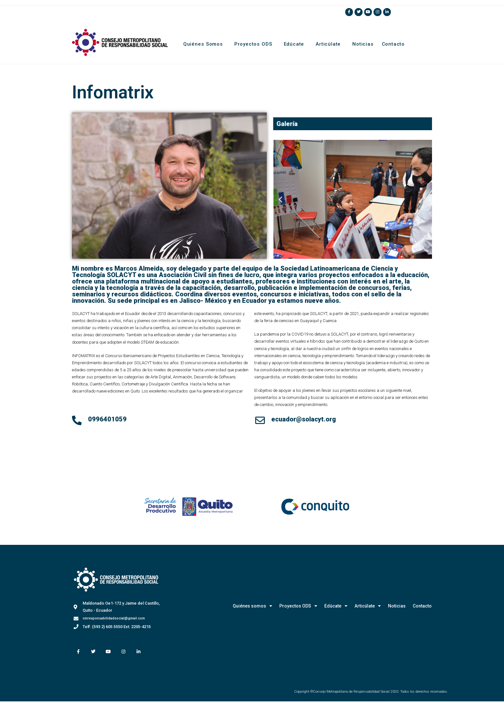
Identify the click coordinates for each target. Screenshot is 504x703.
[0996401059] (77, 421)
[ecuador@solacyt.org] (260, 421)
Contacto (393, 44)
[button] (280, 200)
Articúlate (330, 44)
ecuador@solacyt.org (303, 420)
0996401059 (107, 420)
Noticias (362, 44)
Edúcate (296, 44)
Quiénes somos (204, 44)
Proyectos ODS (254, 44)
